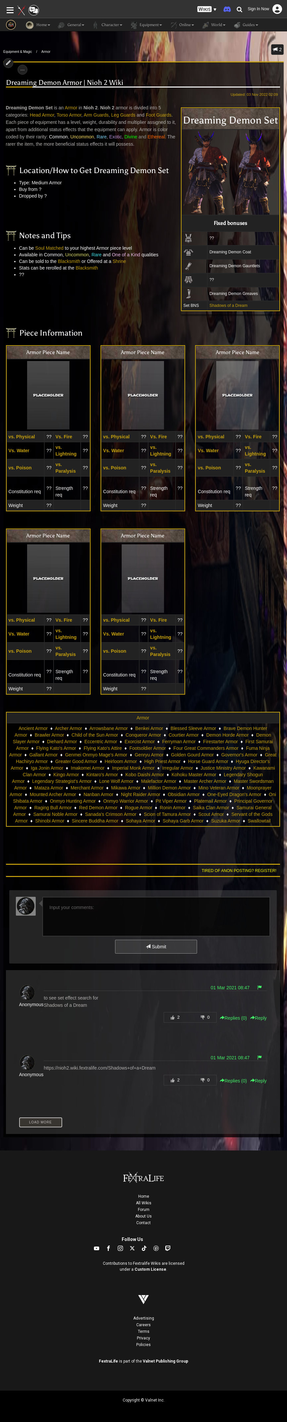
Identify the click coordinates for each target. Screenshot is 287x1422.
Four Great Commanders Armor (205, 748)
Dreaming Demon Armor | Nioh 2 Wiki (64, 82)
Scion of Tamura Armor (167, 814)
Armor (45, 52)
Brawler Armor (49, 735)
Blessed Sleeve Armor (193, 728)
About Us (143, 1216)
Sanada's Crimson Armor (110, 814)
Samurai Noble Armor (55, 814)
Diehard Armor (62, 741)
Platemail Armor (210, 801)
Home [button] (38, 25)
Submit (156, 946)
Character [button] (106, 25)
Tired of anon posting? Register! (239, 870)
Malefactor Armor (159, 781)
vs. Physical (22, 436)
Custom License (150, 1269)
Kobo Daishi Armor (144, 774)
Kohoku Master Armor (194, 774)
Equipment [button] (145, 25)
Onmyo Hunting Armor (73, 801)
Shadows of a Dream (228, 305)
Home (143, 1196)
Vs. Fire (64, 436)
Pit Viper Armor (170, 801)
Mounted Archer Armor (53, 794)
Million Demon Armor (169, 787)
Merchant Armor (87, 787)
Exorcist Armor (140, 741)
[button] (207, 9)
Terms (143, 1331)
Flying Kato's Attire (103, 748)
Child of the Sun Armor (94, 735)
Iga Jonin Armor (47, 768)
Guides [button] (245, 25)
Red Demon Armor (98, 807)
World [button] (213, 25)
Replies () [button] (233, 1018)
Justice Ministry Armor (223, 768)
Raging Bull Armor (53, 807)
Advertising (143, 1318)
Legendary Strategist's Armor (62, 781)
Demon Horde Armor (227, 735)
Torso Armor (69, 115)
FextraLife (108, 1361)
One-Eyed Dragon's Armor (234, 794)
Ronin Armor (172, 807)
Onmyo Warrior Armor (125, 801)
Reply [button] (258, 1018)
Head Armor (42, 115)
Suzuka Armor (225, 820)
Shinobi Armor (49, 820)
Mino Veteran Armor (218, 787)
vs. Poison (20, 467)
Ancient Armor (33, 728)
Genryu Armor (149, 754)
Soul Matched (49, 248)
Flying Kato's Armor (56, 748)
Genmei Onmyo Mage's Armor (96, 754)
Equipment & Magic (17, 52)
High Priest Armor (162, 761)
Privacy (143, 1338)
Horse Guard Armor (208, 761)
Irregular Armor (177, 768)
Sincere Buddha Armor (95, 820)
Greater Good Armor (76, 761)
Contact (143, 1223)
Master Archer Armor (205, 781)
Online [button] (181, 25)
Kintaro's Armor (102, 774)
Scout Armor (211, 814)
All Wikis (143, 1203)
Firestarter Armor (220, 741)
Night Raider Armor (140, 794)
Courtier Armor (184, 735)
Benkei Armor (149, 728)
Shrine (119, 261)
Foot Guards (159, 115)
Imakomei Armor (87, 768)
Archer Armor (68, 728)
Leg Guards (123, 115)
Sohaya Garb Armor (183, 820)
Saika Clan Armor (211, 807)
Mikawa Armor (126, 787)
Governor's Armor (239, 754)
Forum (143, 1209)
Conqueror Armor (143, 735)
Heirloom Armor (121, 761)
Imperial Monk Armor (133, 768)
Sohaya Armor (140, 820)
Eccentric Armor (100, 741)
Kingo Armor (66, 774)
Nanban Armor (98, 794)
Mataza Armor (48, 787)
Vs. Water (19, 450)
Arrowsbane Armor (108, 728)
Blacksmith (69, 261)
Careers (143, 1325)
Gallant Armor (43, 754)
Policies (143, 1344)
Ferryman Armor (179, 741)
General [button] (70, 25)
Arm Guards (96, 115)
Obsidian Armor (183, 794)
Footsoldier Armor (147, 748)
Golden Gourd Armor (192, 754)
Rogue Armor (138, 807)
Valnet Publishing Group (165, 1361)
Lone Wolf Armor (116, 781)
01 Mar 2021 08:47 (230, 987)
